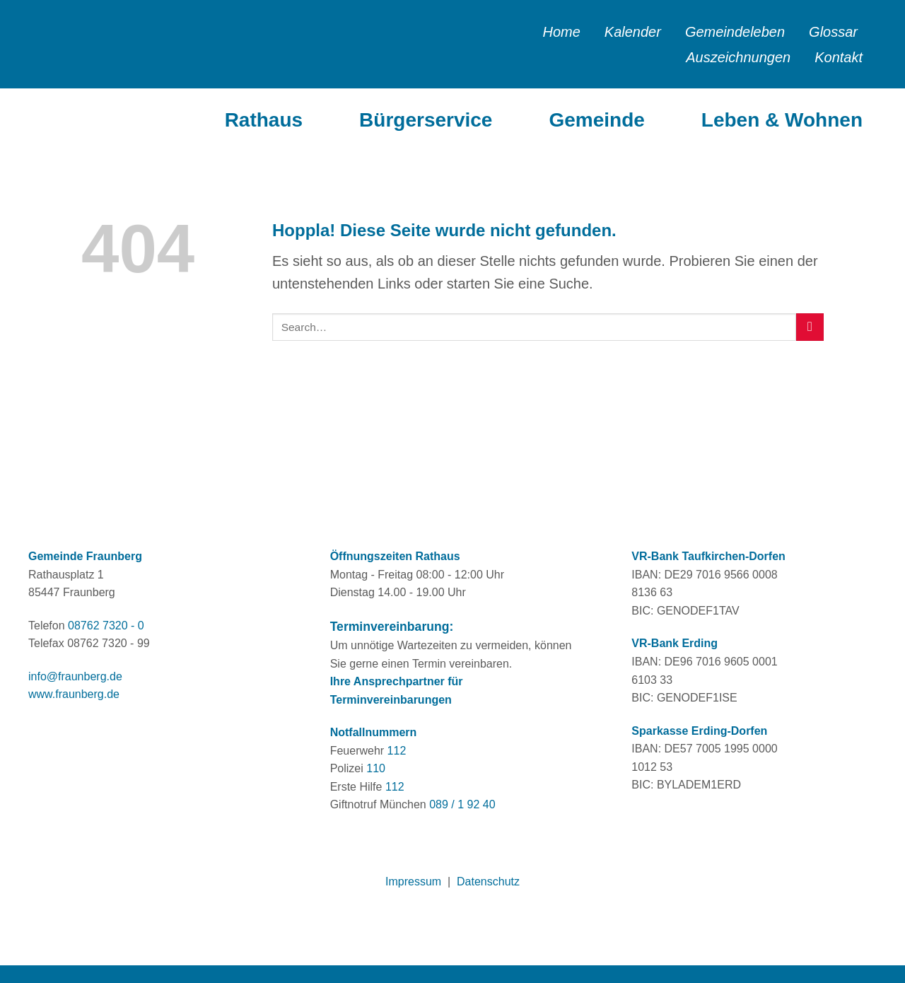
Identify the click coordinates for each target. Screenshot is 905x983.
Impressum (413, 882)
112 (397, 751)
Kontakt (838, 57)
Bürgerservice (425, 120)
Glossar (833, 32)
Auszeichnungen (738, 57)
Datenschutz (488, 882)
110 (375, 768)
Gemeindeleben (735, 32)
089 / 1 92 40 (462, 804)
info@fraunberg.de (75, 676)
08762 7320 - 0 (106, 626)
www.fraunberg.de (73, 694)
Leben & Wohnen (782, 120)
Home (561, 32)
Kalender (633, 32)
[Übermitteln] (810, 327)
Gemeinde (596, 120)
